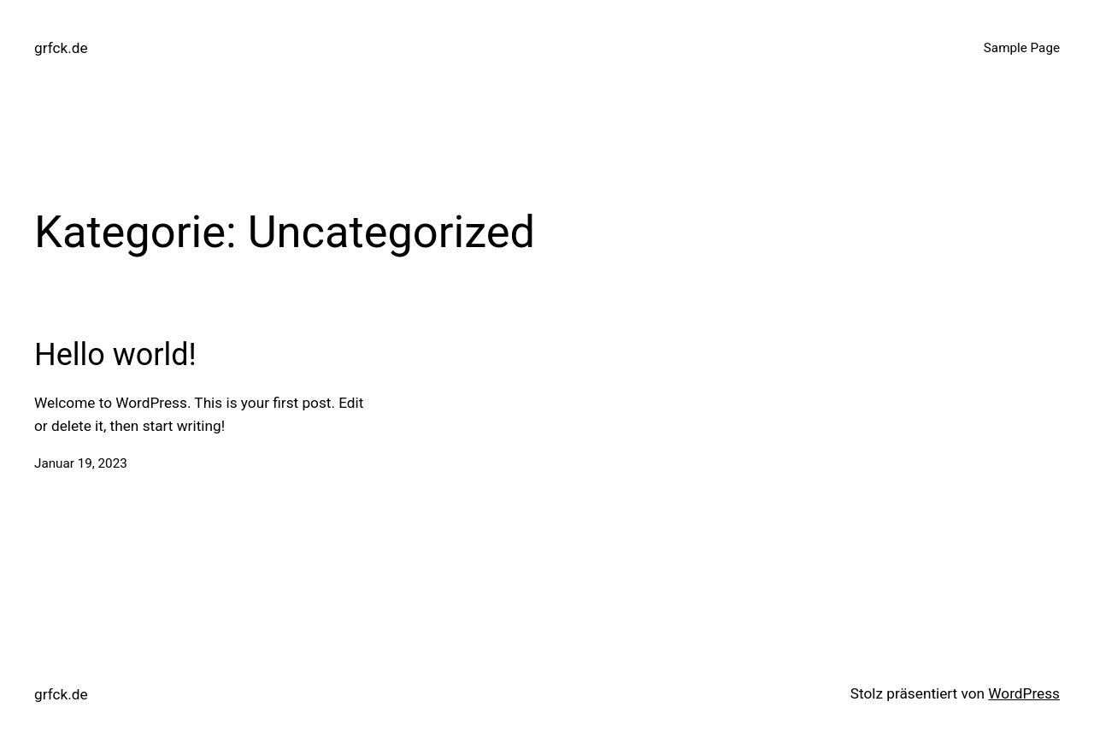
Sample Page (1022, 48)
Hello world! (115, 355)
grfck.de (61, 47)
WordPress (1024, 693)
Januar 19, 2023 (80, 463)
